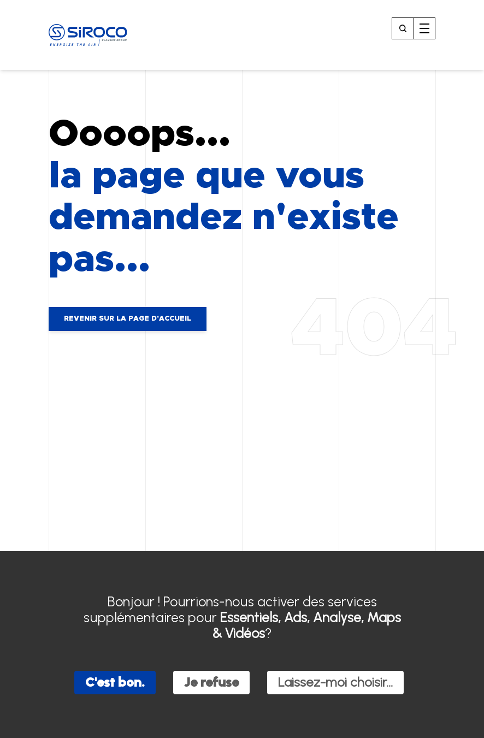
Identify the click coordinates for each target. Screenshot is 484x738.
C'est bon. (115, 682)
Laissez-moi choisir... (335, 682)
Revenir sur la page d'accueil (127, 318)
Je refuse (211, 682)
